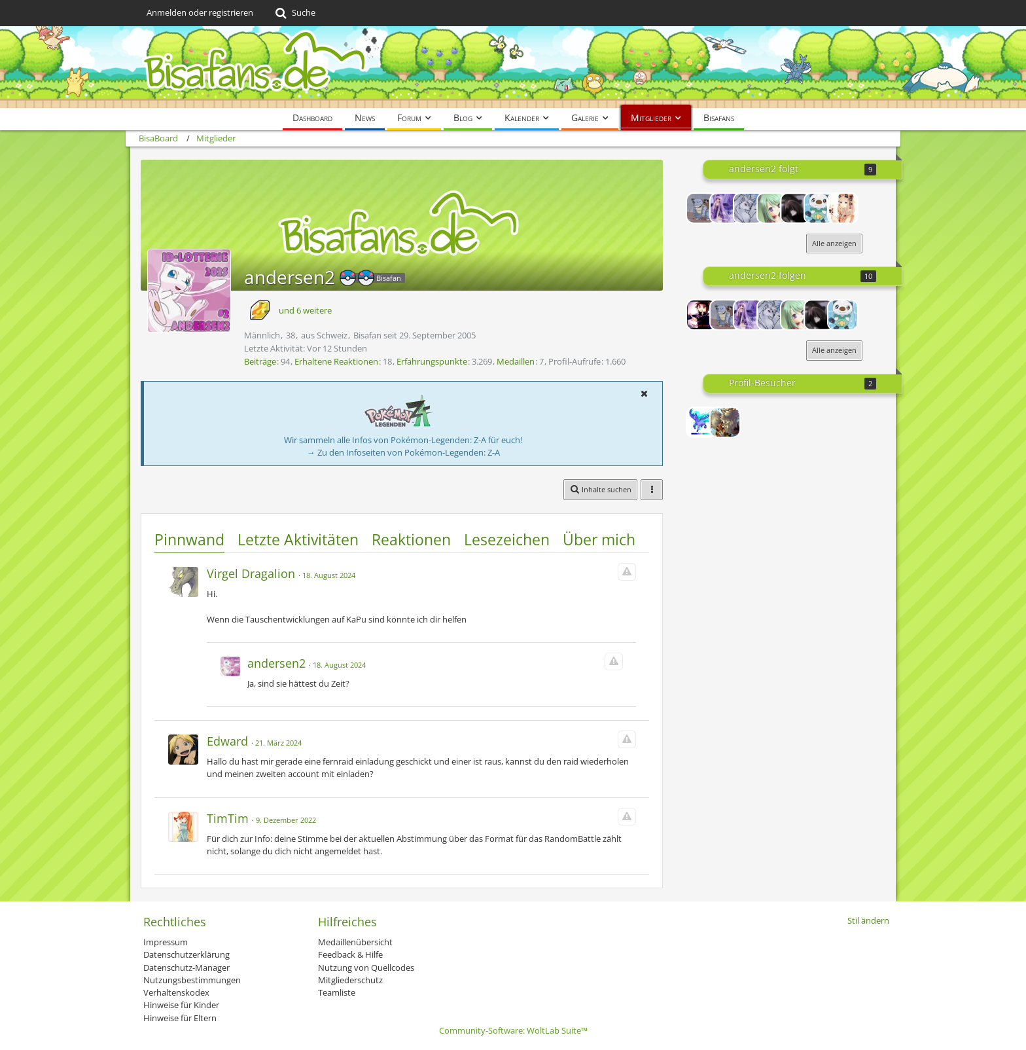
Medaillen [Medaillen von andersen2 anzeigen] (516, 361)
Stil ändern (868, 920)
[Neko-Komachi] (795, 208)
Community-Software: (513, 1030)
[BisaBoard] (513, 67)
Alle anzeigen (834, 243)
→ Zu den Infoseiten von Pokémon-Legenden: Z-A (403, 452)
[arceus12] (701, 208)
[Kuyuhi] (842, 208)
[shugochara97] (725, 208)
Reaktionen (411, 539)
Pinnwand (189, 539)
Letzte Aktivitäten (298, 539)
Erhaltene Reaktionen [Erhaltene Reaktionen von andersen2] (336, 361)
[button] (644, 393)
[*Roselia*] (772, 208)
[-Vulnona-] (748, 208)
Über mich (599, 539)
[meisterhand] (819, 208)
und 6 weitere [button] (305, 310)
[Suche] (294, 13)
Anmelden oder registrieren (200, 12)
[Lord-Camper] (701, 315)
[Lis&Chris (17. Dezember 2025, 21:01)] (725, 422)
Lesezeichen (507, 539)
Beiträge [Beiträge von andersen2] (260, 361)
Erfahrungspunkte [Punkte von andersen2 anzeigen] (432, 361)
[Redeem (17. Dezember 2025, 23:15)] (701, 422)
